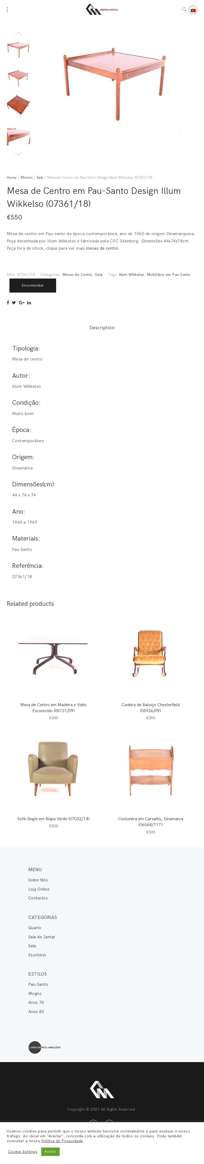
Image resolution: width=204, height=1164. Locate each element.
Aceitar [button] (50, 1151)
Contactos (38, 898)
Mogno (35, 993)
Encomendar (33, 285)
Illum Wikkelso (131, 274)
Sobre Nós (38, 880)
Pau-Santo (38, 984)
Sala (40, 178)
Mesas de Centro (77, 274)
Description (102, 328)
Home (12, 178)
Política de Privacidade (62, 1141)
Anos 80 (36, 1011)
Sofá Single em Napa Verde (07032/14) (53, 819)
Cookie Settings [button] (22, 1151)
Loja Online (38, 889)
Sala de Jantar (41, 937)
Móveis (26, 178)
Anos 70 (36, 1002)
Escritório (37, 955)
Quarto (35, 927)
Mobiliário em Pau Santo (169, 274)
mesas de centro (102, 248)
